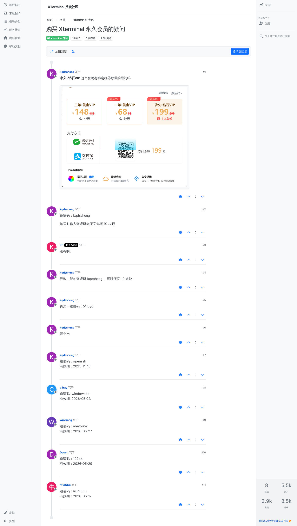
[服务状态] (20, 29)
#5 (204, 300)
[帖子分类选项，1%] (58, 51)
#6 (204, 327)
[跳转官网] (20, 38)
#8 (204, 387)
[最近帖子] (20, 5)
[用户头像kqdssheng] (52, 74)
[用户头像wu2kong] (52, 422)
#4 (204, 272)
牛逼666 (65, 485)
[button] (20, 512)
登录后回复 (240, 51)
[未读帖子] (20, 13)
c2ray (63, 387)
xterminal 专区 (57, 38)
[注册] (276, 23)
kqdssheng (67, 71)
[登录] (276, 5)
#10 (203, 452)
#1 (204, 71)
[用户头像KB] (52, 247)
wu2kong (66, 420)
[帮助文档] (20, 46)
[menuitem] (276, 5)
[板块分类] (20, 21)
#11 (204, 485)
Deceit (64, 452)
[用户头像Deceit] (52, 454)
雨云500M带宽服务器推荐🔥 (275, 520)
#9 (204, 420)
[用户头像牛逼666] (52, 487)
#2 (204, 209)
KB (62, 245)
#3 (204, 245)
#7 (204, 355)
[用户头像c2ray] (52, 389)
